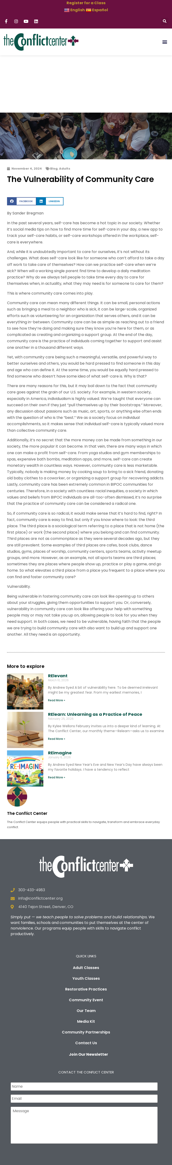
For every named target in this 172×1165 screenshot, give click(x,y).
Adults (64, 111)
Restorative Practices (86, 932)
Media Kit (86, 964)
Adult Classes (86, 910)
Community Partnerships (86, 975)
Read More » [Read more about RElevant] (56, 643)
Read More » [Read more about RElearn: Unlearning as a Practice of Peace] (56, 682)
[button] (164, 21)
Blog (54, 111)
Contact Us (86, 985)
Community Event (86, 942)
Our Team (86, 953)
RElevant (57, 619)
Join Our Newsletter (88, 997)
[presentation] (46, 1101)
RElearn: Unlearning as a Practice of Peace (95, 657)
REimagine (60, 696)
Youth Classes (86, 921)
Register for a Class (86, 3)
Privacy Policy (119, 1158)
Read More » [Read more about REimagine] (56, 720)
